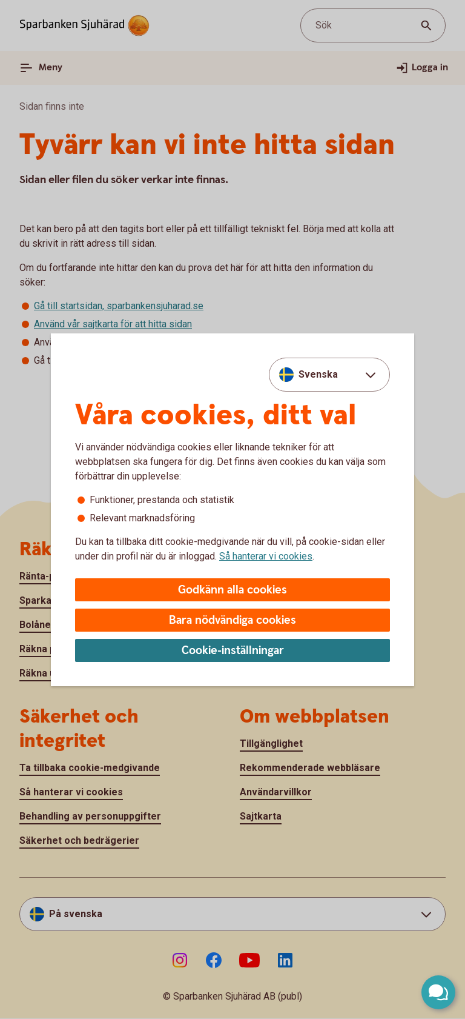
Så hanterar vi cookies (265, 556)
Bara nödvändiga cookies (232, 620)
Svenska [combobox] (318, 374)
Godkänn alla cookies (232, 590)
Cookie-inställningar (233, 650)
